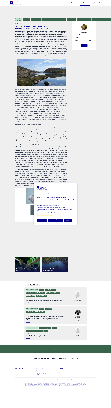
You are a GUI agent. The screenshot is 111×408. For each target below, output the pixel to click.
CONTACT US (73, 358)
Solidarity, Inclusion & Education (41, 373)
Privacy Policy (69, 379)
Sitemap (40, 379)
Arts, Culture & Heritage (40, 374)
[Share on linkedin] (57, 349)
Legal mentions (46, 379)
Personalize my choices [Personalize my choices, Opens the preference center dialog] (42, 220)
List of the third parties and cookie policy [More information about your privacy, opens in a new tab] (45, 214)
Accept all (68, 220)
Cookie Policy (53, 379)
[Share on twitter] (54, 349)
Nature (37, 371)
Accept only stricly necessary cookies (55, 220)
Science (37, 370)
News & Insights (97, 2)
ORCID (84, 46)
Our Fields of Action (85, 2)
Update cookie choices (61, 379)
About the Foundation (71, 2)
